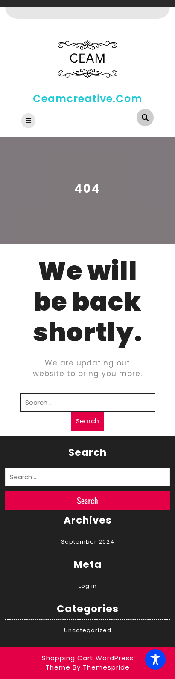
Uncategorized (87, 630)
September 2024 (87, 542)
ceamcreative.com (87, 99)
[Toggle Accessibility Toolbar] (155, 659)
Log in (88, 586)
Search (87, 421)
